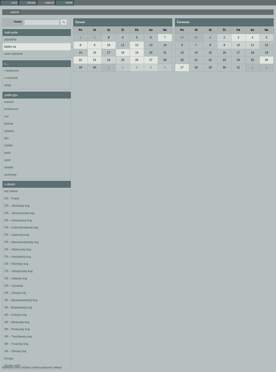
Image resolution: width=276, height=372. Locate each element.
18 (122, 52)
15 (80, 52)
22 (80, 60)
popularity (10, 39)
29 (80, 67)
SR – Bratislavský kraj (18, 307)
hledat (18, 21)
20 (150, 52)
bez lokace (11, 191)
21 (164, 52)
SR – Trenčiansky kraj (18, 336)
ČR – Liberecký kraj (16, 235)
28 (164, 60)
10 (108, 45)
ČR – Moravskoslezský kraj (21, 242)
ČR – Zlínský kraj (15, 293)
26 (136, 60)
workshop (10, 174)
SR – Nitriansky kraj (16, 322)
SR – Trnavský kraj (16, 344)
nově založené (13, 53)
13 (150, 45)
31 (238, 67)
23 (94, 60)
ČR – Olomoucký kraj (17, 249)
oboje (7, 85)
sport (7, 160)
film (6, 138)
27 (150, 60)
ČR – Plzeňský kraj (16, 264)
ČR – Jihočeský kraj (16, 205)
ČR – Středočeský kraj (18, 271)
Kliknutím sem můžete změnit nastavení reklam (32, 367)
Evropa (8, 358)
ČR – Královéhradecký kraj (21, 227)
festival (8, 123)
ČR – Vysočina (13, 285)
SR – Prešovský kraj (17, 329)
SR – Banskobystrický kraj (20, 300)
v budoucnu (11, 70)
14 (164, 45)
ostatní (8, 145)
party (7, 152)
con (6, 116)
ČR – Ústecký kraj (15, 278)
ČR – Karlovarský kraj (18, 220)
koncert (8, 102)
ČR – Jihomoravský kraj (19, 213)
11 (122, 45)
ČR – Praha (11, 198)
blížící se (10, 46)
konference (11, 109)
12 (136, 45)
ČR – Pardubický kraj (17, 256)
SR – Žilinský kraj (15, 351)
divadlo (8, 167)
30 (94, 67)
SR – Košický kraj (15, 315)
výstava (9, 131)
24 (108, 60)
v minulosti (11, 78)
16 (94, 52)
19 (136, 52)
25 (122, 60)
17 (108, 52)
